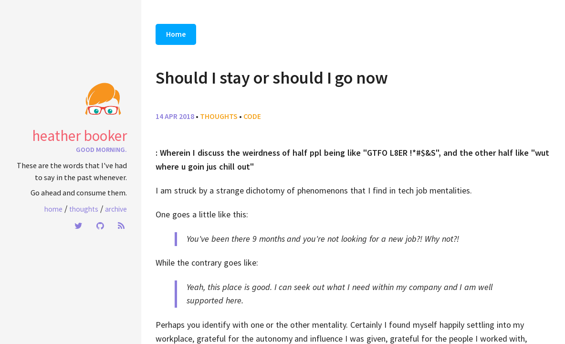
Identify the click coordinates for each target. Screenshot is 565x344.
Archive (116, 209)
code (252, 116)
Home (53, 209)
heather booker (79, 135)
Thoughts (83, 209)
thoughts (219, 116)
